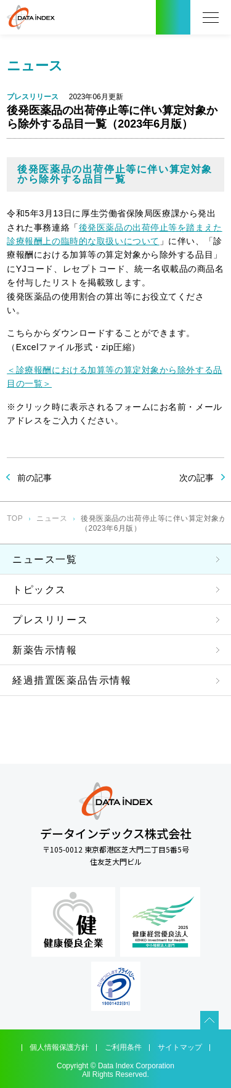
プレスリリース (50, 620)
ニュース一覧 (45, 559)
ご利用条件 (123, 1047)
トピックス (39, 589)
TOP (15, 518)
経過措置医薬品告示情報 (72, 680)
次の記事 (196, 478)
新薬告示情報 (45, 650)
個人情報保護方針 (59, 1047)
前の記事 (34, 478)
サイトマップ (180, 1047)
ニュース (51, 518)
